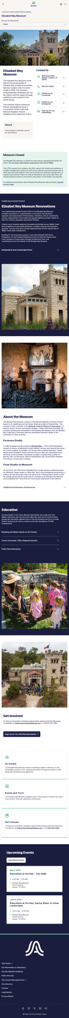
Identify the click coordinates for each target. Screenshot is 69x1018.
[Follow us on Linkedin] (40, 1008)
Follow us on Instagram (47, 103)
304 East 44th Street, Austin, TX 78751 (50, 78)
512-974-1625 (48, 86)
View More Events (16, 860)
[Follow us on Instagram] (29, 1008)
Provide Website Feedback (12, 971)
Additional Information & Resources (19, 487)
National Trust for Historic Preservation (45, 426)
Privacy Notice (8, 996)
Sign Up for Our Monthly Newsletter (20, 734)
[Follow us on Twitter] (34, 1008)
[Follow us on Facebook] (23, 1008)
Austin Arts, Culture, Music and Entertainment (16, 12)
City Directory (7, 984)
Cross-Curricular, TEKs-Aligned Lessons (19, 540)
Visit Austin (6, 963)
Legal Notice (7, 992)
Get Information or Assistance (14, 967)
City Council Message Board (13, 980)
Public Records (8, 976)
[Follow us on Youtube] (46, 1008)
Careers (5, 988)
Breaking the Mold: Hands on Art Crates (19, 532)
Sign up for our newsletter (48, 111)
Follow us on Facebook (47, 94)
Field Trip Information (11, 549)
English (61, 4)
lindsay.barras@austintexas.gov (28, 723)
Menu (3, 4)
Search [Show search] (65, 4)
